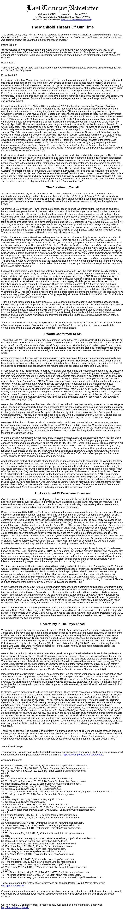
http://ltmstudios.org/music (15, 907)
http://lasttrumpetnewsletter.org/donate (83, 754)
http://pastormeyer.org (12, 885)
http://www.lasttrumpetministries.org (76, 19)
